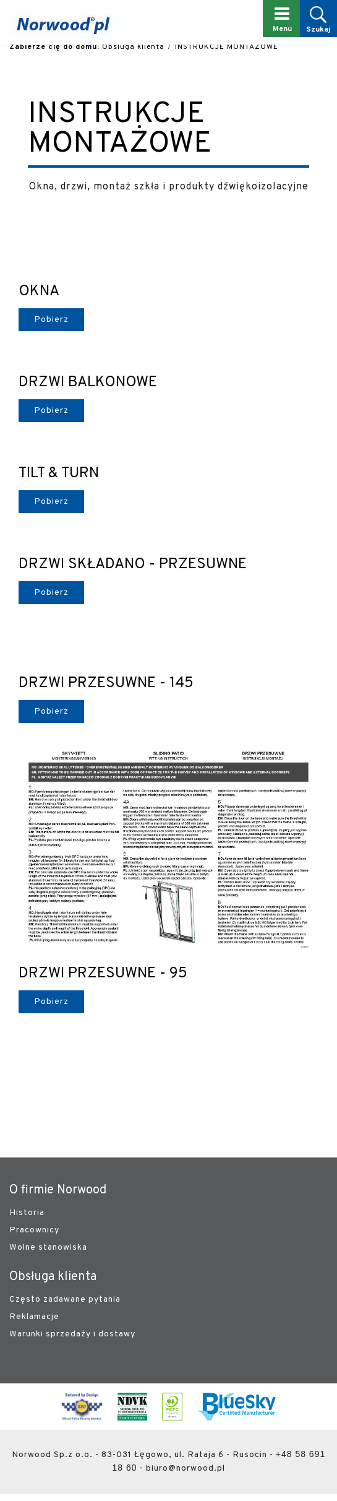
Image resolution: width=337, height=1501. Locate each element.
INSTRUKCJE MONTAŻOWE (226, 47)
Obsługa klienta (133, 47)
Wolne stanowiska (48, 1247)
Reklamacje (34, 1317)
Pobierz (51, 319)
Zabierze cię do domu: (54, 47)
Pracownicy (34, 1230)
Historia (27, 1213)
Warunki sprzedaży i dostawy (72, 1334)
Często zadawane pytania (65, 1299)
